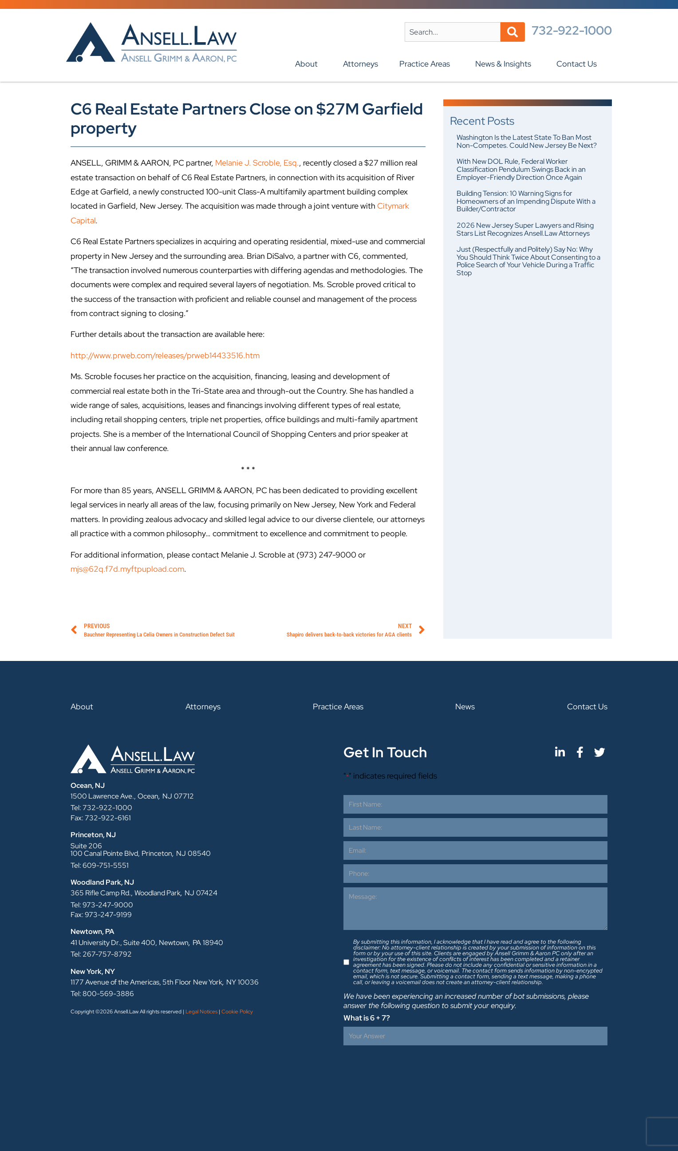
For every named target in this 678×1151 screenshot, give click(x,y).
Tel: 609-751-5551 (100, 865)
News (465, 706)
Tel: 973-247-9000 (102, 905)
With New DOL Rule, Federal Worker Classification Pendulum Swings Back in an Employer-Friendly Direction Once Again (521, 169)
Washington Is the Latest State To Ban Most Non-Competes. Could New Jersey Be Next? (527, 141)
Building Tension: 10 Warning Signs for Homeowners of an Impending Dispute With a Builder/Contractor (526, 201)
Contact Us (578, 64)
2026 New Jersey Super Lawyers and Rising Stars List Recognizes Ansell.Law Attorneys (525, 229)
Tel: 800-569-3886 (102, 993)
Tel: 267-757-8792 (101, 954)
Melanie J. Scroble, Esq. (257, 163)
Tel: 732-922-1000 (101, 807)
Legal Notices (201, 1011)
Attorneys (360, 64)
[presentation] (410, 1067)
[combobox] (453, 32)
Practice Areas (426, 64)
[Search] (513, 32)
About (308, 64)
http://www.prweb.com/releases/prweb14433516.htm (165, 355)
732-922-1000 (572, 30)
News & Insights (505, 64)
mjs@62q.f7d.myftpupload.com (127, 569)
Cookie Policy (237, 1011)
